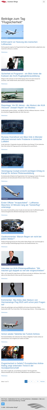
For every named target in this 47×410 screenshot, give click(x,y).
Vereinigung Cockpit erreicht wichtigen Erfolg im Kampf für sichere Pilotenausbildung (23, 172)
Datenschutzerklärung (14, 400)
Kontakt (23, 400)
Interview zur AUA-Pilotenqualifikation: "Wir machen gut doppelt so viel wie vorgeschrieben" (22, 269)
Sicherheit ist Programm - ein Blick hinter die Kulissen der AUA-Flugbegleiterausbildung (21, 74)
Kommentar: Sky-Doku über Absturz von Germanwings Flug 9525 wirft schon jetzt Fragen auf (23, 302)
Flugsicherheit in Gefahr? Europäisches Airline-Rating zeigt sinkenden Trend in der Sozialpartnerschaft (22, 365)
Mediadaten (35, 399)
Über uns (41, 399)
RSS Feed (4, 399)
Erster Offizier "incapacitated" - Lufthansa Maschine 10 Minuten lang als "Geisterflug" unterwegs (20, 204)
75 (37, 381)
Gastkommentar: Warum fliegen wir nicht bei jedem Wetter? (21, 237)
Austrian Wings (9, 2)
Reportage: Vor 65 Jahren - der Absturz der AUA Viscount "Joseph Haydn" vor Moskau (23, 106)
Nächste (42, 381)
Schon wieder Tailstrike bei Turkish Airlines (20, 334)
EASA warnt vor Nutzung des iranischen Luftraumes (19, 43)
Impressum (4, 400)
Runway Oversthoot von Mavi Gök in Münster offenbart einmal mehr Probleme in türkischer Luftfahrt (21, 139)
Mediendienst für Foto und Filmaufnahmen (19, 399)
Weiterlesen (4, 52)
